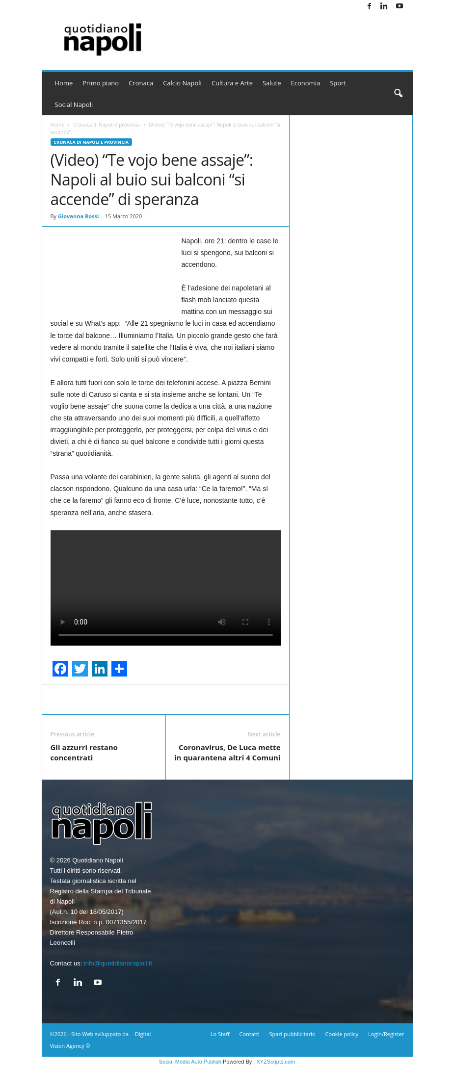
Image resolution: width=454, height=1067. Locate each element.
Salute (272, 82)
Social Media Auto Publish (190, 1062)
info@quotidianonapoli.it (118, 963)
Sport (338, 82)
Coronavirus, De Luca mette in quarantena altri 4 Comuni (227, 752)
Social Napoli (74, 104)
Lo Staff (220, 1034)
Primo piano (100, 82)
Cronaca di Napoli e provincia (106, 124)
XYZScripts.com (275, 1062)
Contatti (250, 1034)
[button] (398, 93)
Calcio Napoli (182, 82)
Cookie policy (341, 1034)
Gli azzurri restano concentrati (84, 752)
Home (64, 82)
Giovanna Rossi (78, 216)
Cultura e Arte (232, 82)
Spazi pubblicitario (292, 1034)
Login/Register (386, 1034)
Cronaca (141, 82)
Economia (305, 82)
